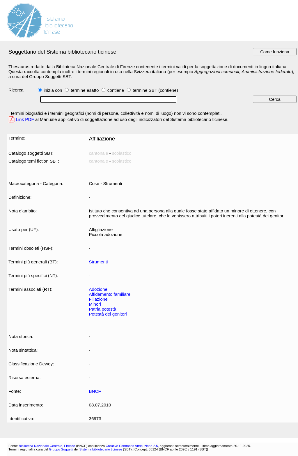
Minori (95, 304)
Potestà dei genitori (108, 313)
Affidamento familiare (109, 294)
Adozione (98, 289)
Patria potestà (102, 309)
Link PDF (25, 119)
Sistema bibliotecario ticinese (100, 449)
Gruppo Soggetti (61, 449)
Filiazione (98, 299)
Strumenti (98, 261)
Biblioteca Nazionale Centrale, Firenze (47, 446)
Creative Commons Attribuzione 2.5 (132, 446)
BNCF (95, 391)
